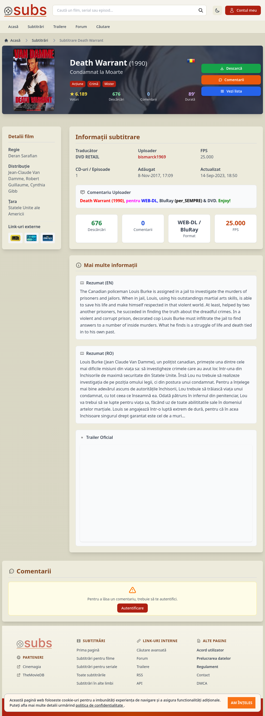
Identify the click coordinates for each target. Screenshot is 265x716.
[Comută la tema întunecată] (217, 10)
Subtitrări (36, 26)
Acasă (13, 26)
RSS (140, 674)
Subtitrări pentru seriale (97, 666)
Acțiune (77, 84)
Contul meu (243, 10)
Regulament (207, 666)
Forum (81, 26)
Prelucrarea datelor (214, 658)
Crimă (94, 84)
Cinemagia (29, 666)
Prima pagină (88, 650)
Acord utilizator (210, 650)
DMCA (202, 683)
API (139, 683)
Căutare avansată (151, 650)
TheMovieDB (30, 674)
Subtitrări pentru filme (95, 658)
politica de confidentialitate (100, 705)
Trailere (59, 26)
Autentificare (132, 608)
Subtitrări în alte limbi (95, 683)
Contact (203, 674)
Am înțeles (241, 702)
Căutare (103, 26)
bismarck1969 (152, 157)
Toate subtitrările (91, 674)
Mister (109, 84)
